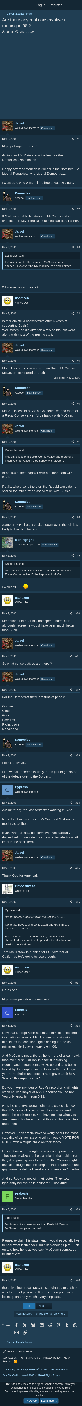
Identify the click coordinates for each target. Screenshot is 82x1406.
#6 (78, 403)
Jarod (9, 31)
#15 (77, 868)
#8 (78, 517)
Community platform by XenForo (35, 1369)
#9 (78, 555)
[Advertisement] (41, 76)
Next (44, 1305)
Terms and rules (30, 1357)
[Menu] (6, 5)
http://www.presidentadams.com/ (26, 999)
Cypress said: (13, 910)
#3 (78, 247)
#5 (78, 360)
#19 (77, 1209)
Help (67, 1357)
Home (7, 1361)
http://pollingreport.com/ (19, 146)
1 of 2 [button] (28, 1305)
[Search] (77, 5)
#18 (77, 1025)
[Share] (72, 139)
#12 (77, 690)
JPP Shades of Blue (17, 1351)
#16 (77, 901)
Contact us (10, 1357)
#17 (77, 982)
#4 (78, 313)
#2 (78, 208)
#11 (77, 656)
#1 (78, 138)
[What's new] (68, 5)
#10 (77, 613)
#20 (77, 1280)
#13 (77, 755)
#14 (77, 802)
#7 (78, 441)
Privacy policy (52, 1357)
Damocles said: (14, 255)
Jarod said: (12, 1217)
